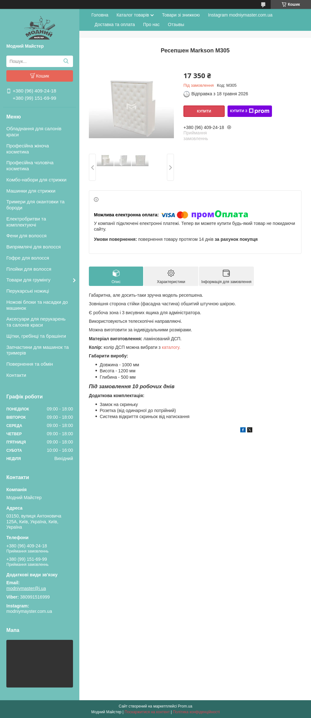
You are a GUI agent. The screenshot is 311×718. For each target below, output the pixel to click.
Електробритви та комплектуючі (26, 221)
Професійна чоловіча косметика (30, 165)
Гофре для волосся (27, 258)
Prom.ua (185, 706)
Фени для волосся (26, 235)
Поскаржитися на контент (147, 712)
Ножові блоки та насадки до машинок (37, 305)
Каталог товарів (132, 14)
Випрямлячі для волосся (33, 246)
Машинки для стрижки (31, 190)
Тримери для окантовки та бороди (35, 204)
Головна (99, 14)
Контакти (16, 375)
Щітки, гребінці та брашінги (36, 336)
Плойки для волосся (28, 269)
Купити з (249, 111)
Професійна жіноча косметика (27, 148)
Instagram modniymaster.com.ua (240, 14)
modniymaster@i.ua (26, 588)
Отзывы (176, 24)
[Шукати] (66, 61)
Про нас (151, 24)
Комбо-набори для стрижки (36, 179)
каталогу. (171, 347)
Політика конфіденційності (196, 712)
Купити (204, 111)
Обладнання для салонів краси (33, 131)
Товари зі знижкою (181, 14)
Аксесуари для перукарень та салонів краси (36, 322)
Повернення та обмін (29, 364)
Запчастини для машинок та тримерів (37, 350)
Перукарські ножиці (27, 291)
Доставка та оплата (115, 24)
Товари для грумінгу (28, 279)
